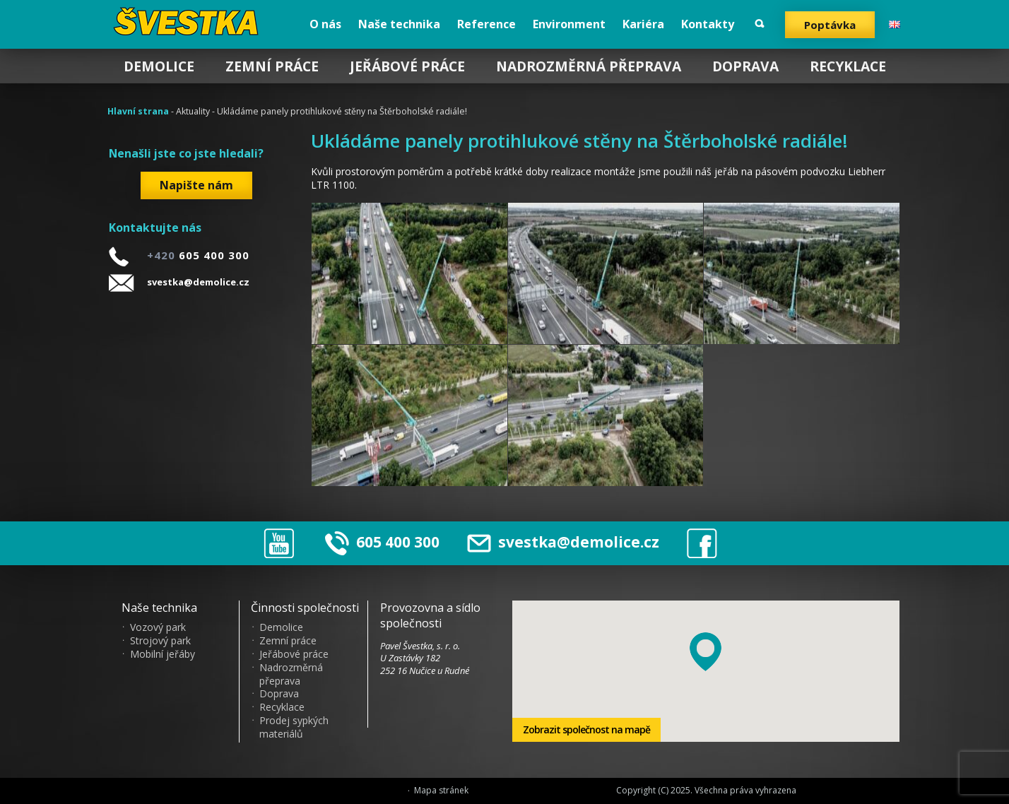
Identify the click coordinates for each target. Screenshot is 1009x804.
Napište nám (196, 185)
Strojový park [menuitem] (160, 640)
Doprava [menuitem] (745, 66)
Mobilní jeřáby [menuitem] (162, 654)
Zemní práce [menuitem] (272, 66)
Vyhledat (759, 23)
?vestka (188, 21)
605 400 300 (397, 542)
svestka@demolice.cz (198, 282)
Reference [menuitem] (486, 24)
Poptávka (830, 25)
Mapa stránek (441, 790)
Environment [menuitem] (569, 24)
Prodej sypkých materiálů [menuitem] (294, 727)
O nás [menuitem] (325, 24)
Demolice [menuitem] (159, 66)
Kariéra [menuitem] (643, 24)
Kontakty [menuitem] (707, 24)
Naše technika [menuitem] (399, 24)
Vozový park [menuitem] (158, 627)
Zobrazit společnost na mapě (586, 729)
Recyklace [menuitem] (848, 66)
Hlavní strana (138, 111)
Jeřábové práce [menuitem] (407, 66)
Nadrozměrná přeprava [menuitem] (588, 66)
